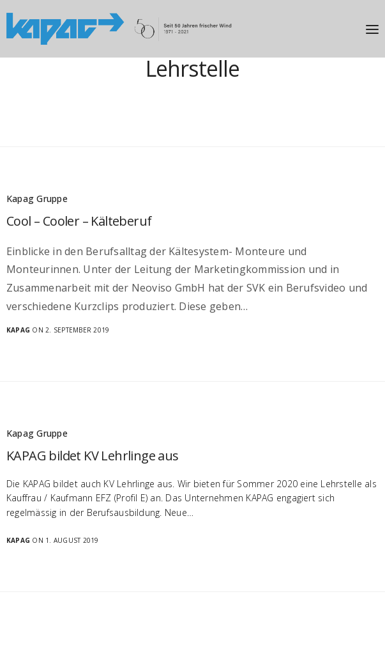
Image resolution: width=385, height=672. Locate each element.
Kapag (18, 329)
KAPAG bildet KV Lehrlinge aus (92, 456)
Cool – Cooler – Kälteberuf (78, 221)
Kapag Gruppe (37, 198)
